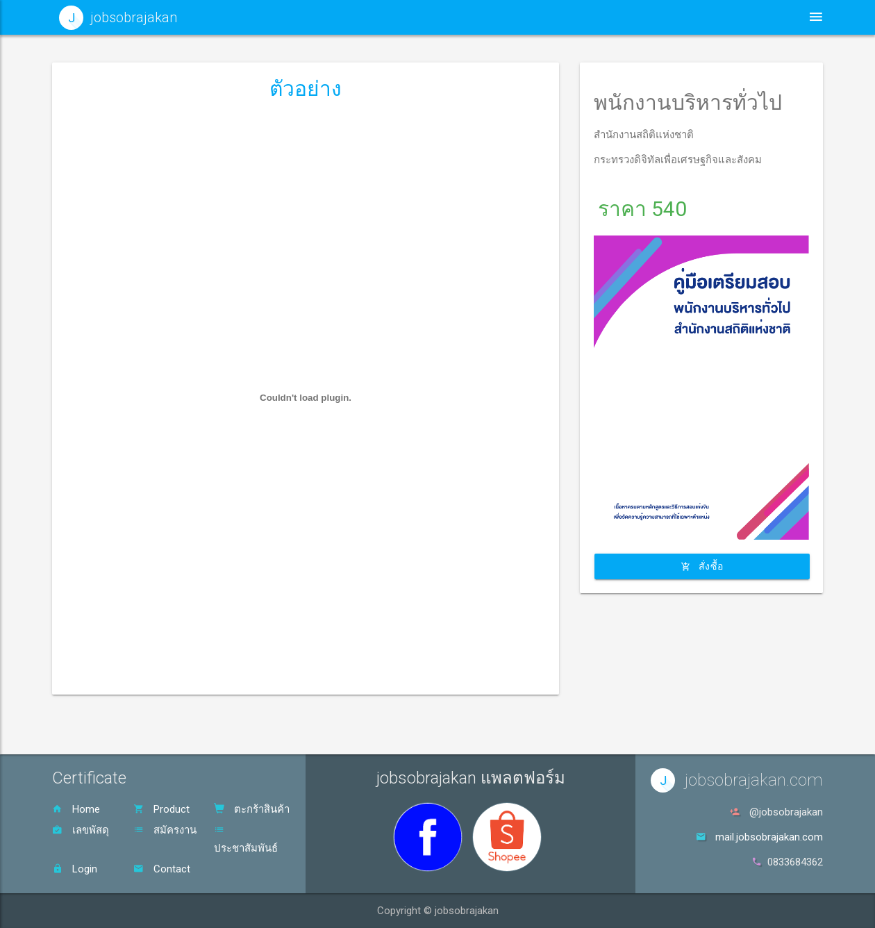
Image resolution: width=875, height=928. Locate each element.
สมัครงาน (165, 830)
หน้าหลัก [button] (472, 17)
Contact (161, 869)
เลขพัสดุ (80, 830)
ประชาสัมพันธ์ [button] (563, 17)
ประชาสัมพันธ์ (246, 839)
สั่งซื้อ (701, 565)
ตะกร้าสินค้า (252, 809)
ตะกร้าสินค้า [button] (737, 17)
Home (76, 809)
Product (161, 809)
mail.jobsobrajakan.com (769, 837)
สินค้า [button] (652, 17)
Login (74, 869)
